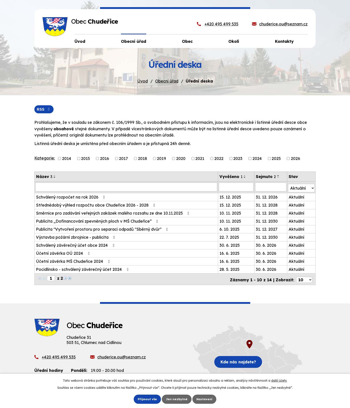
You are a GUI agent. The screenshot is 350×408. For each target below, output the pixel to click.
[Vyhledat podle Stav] (301, 187)
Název (44, 176)
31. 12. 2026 (267, 196)
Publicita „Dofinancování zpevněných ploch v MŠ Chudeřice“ (98, 220)
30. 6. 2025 (230, 244)
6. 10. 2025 (230, 228)
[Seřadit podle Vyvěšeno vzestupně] (245, 176)
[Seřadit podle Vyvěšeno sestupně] (245, 177)
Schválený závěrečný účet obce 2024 (76, 244)
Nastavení (205, 399)
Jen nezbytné (177, 399)
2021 (199, 158)
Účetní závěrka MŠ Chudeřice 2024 (73, 260)
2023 (237, 158)
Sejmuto (266, 176)
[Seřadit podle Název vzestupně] (54, 176)
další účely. (279, 380)
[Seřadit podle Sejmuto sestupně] (278, 177)
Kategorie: (44, 158)
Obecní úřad (166, 81)
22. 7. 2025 (229, 236)
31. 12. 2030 (267, 220)
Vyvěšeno (231, 176)
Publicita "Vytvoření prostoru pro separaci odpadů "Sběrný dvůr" (103, 228)
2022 (218, 158)
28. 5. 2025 (230, 268)
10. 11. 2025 (230, 212)
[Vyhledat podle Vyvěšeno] (236, 187)
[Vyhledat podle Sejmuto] (271, 187)
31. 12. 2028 (267, 204)
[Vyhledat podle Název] (126, 187)
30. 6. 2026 (266, 244)
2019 (161, 158)
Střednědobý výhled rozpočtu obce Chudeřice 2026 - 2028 (96, 204)
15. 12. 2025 (230, 196)
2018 (142, 158)
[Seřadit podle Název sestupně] (54, 177)
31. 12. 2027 (267, 228)
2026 (295, 158)
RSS (44, 109)
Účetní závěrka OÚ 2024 (63, 252)
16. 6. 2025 (230, 252)
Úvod (142, 81)
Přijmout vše (147, 399)
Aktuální (296, 196)
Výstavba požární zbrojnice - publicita (76, 236)
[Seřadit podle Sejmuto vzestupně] (278, 176)
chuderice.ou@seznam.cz (283, 24)
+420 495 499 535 (221, 24)
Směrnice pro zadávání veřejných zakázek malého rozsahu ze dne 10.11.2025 (113, 212)
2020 (180, 158)
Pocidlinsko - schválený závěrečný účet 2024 (83, 268)
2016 (104, 158)
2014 (66, 158)
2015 (85, 158)
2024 (257, 158)
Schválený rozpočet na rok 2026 (71, 196)
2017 (123, 158)
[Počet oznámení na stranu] (304, 278)
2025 (276, 158)
